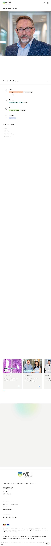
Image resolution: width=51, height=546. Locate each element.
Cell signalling (12, 92)
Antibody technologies (14, 110)
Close (47, 543)
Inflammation (19, 92)
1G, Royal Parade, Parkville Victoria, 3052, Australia (8, 487)
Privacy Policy (35, 542)
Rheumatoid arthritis (14, 102)
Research (5, 8)
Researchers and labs (12, 8)
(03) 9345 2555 (6, 491)
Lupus (20, 102)
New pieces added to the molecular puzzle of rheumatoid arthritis (31, 380)
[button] (47, 3)
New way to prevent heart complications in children (11, 379)
